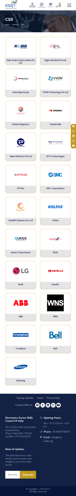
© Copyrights (31, 489)
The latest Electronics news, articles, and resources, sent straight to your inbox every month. (18, 460)
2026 (41, 489)
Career (40, 398)
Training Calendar (24, 398)
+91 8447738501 (61, 431)
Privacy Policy (53, 398)
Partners (15, 24)
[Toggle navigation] (69, 5)
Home (7, 24)
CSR (22, 24)
